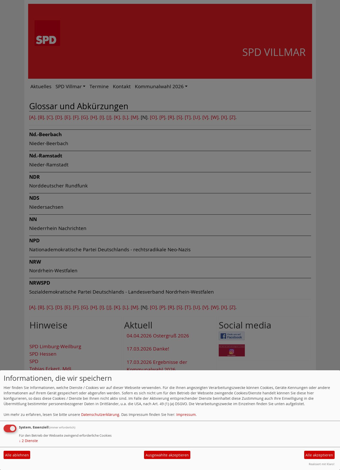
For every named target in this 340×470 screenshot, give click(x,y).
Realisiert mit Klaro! (321, 464)
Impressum (186, 414)
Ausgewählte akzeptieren (167, 455)
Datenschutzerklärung (100, 414)
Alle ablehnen (17, 455)
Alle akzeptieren (319, 455)
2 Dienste (28, 440)
